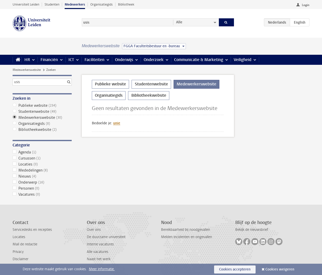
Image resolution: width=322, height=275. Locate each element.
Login (305, 5)
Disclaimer (20, 259)
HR (27, 59)
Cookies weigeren (279, 269)
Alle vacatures (97, 251)
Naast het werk (98, 259)
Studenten (52, 4)
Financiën (49, 59)
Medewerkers (75, 4)
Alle (179, 22)
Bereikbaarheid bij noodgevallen (185, 229)
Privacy (18, 251)
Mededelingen (42, 170)
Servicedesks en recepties (32, 229)
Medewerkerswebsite (27, 70)
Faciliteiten (94, 59)
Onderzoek (154, 59)
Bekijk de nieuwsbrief (251, 229)
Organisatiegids (101, 4)
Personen (42, 188)
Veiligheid (242, 59)
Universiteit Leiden (26, 4)
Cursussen (42, 158)
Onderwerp (42, 182)
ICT (71, 59)
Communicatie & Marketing (198, 59)
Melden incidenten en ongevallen (186, 237)
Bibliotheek (126, 4)
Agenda (42, 152)
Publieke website (42, 105)
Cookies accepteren (235, 269)
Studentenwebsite (42, 111)
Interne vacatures (100, 244)
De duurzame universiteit (106, 237)
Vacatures (42, 194)
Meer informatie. (102, 269)
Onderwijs (124, 59)
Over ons (94, 229)
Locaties (42, 164)
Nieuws (42, 176)
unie (116, 123)
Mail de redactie (25, 244)
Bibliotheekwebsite (42, 129)
